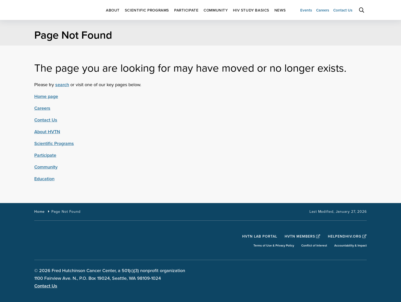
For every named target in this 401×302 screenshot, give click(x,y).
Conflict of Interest (314, 246)
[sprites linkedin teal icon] (348, 271)
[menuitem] (113, 10)
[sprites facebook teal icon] (322, 271)
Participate (45, 155)
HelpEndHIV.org (347, 236)
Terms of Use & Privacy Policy (273, 246)
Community (46, 167)
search (62, 84)
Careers (42, 108)
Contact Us (45, 120)
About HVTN (47, 132)
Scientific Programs (54, 143)
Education (44, 179)
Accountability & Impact (350, 246)
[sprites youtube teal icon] (362, 271)
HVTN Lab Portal (259, 236)
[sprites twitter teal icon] (335, 271)
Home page (46, 96)
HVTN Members (302, 236)
